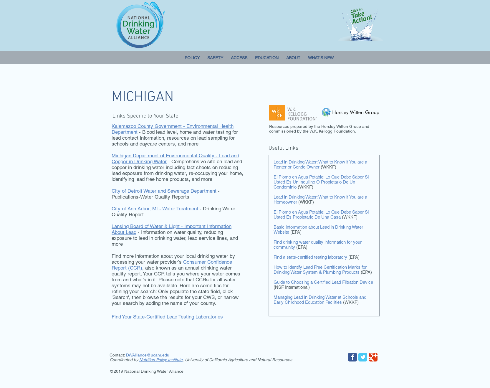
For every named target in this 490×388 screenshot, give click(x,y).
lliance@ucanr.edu (152, 355)
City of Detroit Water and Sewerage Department (164, 191)
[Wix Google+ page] (373, 357)
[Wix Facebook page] (352, 357)
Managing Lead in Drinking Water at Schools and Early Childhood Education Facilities (320, 300)
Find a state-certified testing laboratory (310, 257)
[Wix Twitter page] (362, 357)
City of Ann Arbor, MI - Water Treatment (155, 209)
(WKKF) (351, 302)
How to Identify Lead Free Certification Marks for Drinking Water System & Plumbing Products (320, 270)
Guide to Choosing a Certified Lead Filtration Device (323, 282)
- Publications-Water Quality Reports (166, 194)
